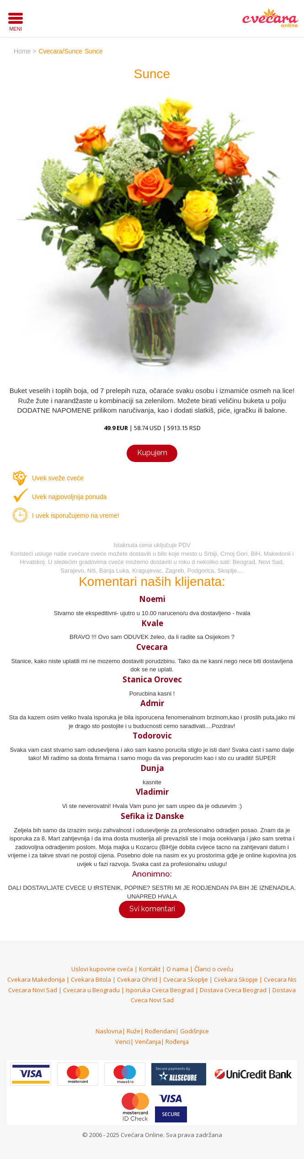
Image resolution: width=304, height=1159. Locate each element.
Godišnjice (194, 1031)
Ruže (133, 1031)
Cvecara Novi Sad (32, 990)
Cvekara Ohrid (137, 979)
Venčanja (148, 1041)
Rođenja (177, 1041)
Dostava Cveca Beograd (233, 990)
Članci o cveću (213, 969)
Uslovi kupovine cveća (102, 969)
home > (25, 51)
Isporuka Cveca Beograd (160, 990)
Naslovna (109, 1031)
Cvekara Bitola (91, 979)
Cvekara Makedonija (36, 979)
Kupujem (152, 452)
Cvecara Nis (280, 979)
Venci (122, 1041)
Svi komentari (152, 908)
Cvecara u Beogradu (91, 990)
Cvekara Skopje (236, 979)
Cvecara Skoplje (185, 979)
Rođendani (160, 1031)
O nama (177, 969)
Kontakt (149, 969)
